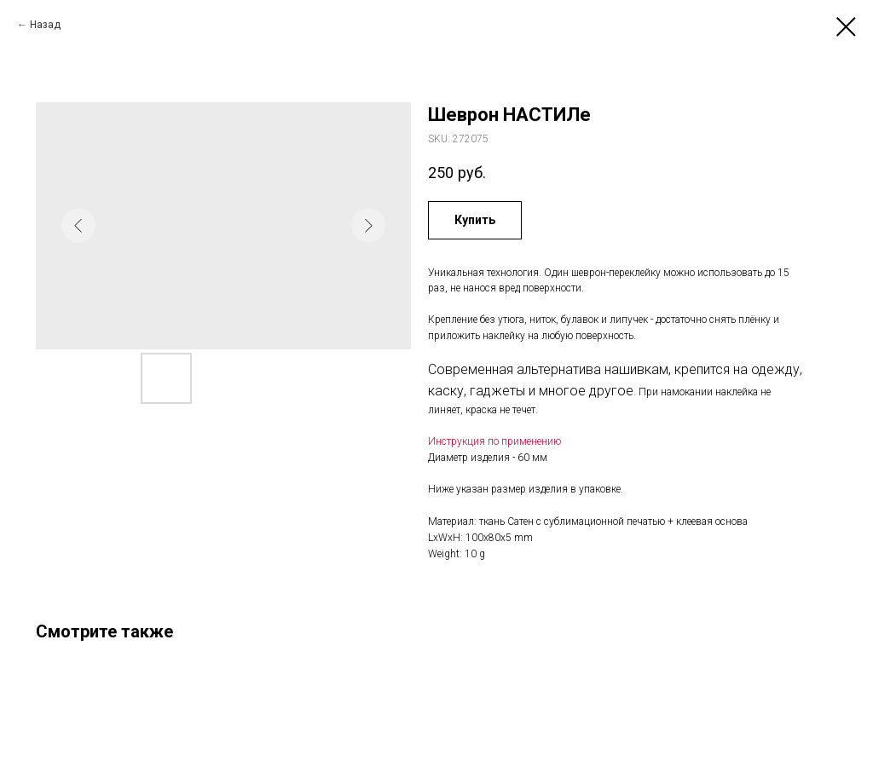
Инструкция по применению (494, 441)
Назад (45, 25)
